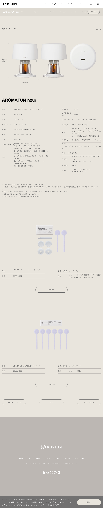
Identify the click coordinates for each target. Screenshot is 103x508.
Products (71, 4)
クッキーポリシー (41, 505)
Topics (54, 4)
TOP (22, 12)
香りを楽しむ (53, 12)
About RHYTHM (79, 458)
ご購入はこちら (93, 11)
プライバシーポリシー (53, 463)
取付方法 (84, 12)
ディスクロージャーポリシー (70, 463)
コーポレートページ (31, 463)
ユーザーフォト (72, 12)
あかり (47, 12)
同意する (89, 502)
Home (46, 4)
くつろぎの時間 (32, 12)
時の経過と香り (41, 12)
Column (82, 4)
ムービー (26, 12)
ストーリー (59, 12)
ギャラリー (65, 12)
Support (92, 4)
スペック (79, 12)
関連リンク (42, 463)
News (63, 4)
